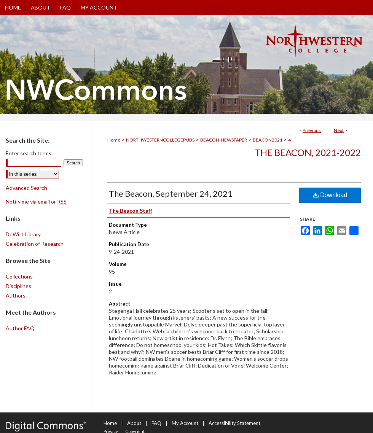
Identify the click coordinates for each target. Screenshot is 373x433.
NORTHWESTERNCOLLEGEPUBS (160, 140)
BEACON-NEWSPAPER (223, 140)
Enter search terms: (29, 153)
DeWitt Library (23, 234)
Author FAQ (20, 328)
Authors (16, 295)
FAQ (156, 423)
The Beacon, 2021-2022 (308, 152)
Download (330, 195)
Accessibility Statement (234, 423)
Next (339, 130)
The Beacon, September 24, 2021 (171, 193)
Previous (312, 130)
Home (113, 140)
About (134, 423)
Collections (19, 276)
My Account (185, 423)
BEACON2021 (267, 140)
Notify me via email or (36, 201)
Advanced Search (26, 188)
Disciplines (18, 286)
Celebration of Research (35, 243)
